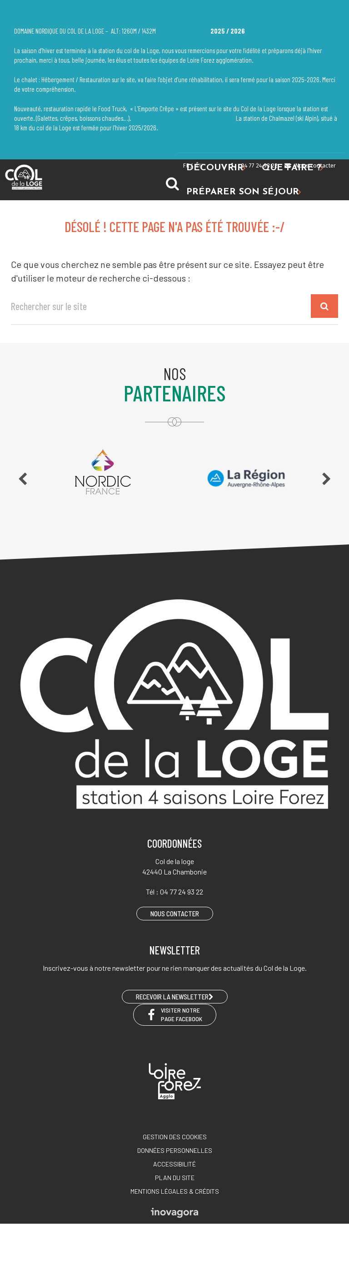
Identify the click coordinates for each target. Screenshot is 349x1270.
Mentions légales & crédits (174, 1191)
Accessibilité (174, 1164)
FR (186, 165)
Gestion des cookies (175, 1137)
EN (199, 165)
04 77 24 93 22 (254, 165)
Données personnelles (174, 1150)
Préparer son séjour (243, 192)
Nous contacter (310, 165)
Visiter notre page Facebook (174, 1014)
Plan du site (174, 1177)
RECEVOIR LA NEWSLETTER (175, 997)
